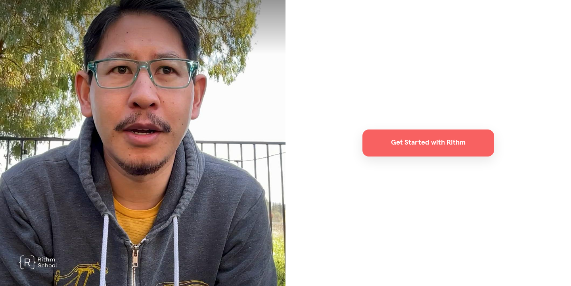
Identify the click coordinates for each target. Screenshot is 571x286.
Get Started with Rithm (428, 142)
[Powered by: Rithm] (38, 262)
